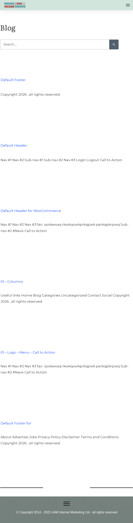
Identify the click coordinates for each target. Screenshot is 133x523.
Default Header (14, 138)
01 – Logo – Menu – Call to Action (28, 345)
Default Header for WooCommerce (31, 203)
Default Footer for (16, 415)
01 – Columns (12, 274)
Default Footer (13, 72)
